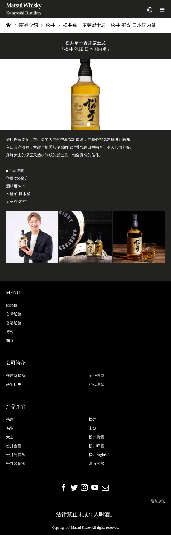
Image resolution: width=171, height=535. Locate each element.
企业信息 (96, 375)
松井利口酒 (15, 454)
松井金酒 (13, 446)
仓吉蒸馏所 (15, 375)
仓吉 (10, 419)
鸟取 (10, 428)
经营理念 (96, 384)
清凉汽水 (96, 463)
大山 (10, 437)
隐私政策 (158, 501)
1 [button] (82, 124)
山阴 (92, 428)
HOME (11, 305)
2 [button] (88, 124)
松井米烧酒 (15, 463)
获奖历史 (13, 384)
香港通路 (13, 323)
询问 (10, 340)
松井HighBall (100, 454)
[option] (85, 94)
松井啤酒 (96, 446)
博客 (10, 331)
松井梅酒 (96, 437)
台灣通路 (13, 314)
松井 (92, 419)
